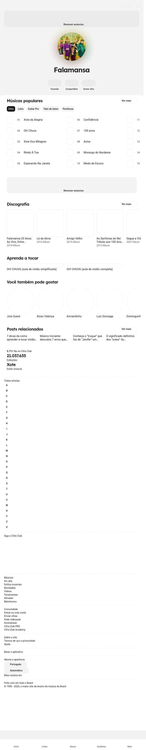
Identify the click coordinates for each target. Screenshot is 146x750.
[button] (9, 265)
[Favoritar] (55, 85)
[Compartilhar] (72, 85)
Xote (11, 364)
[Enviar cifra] (89, 85)
